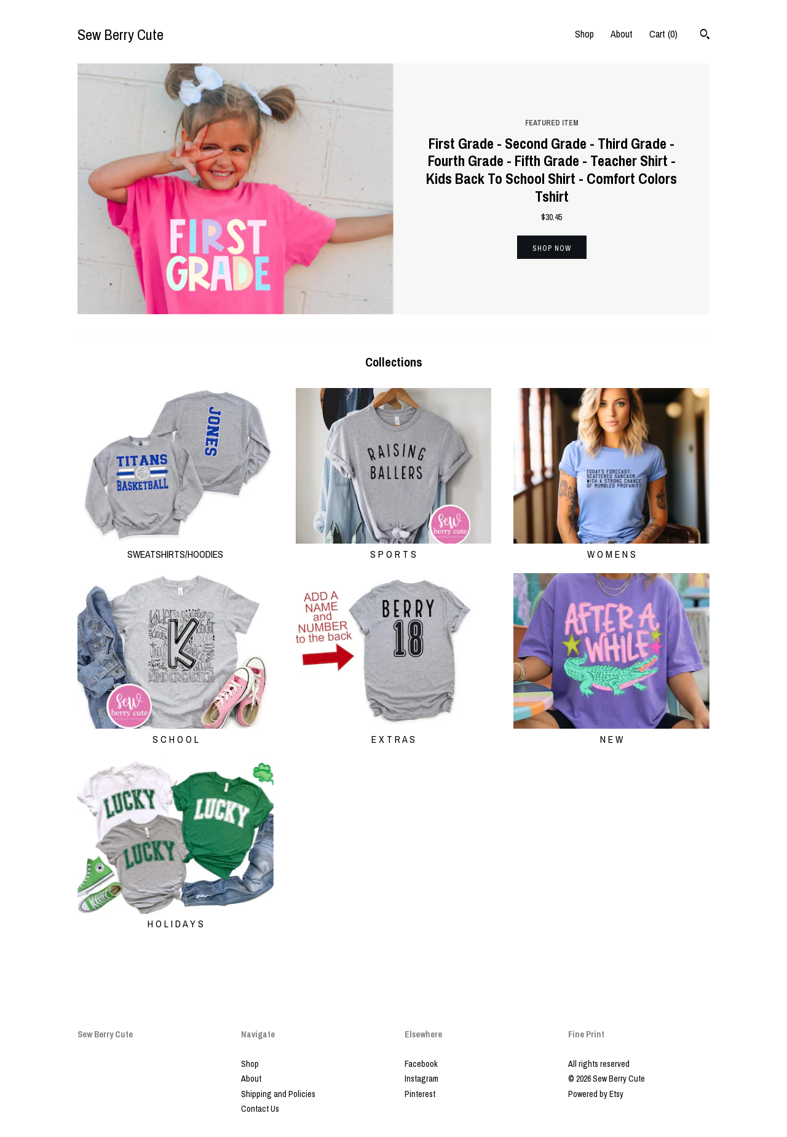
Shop (584, 34)
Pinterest (420, 1093)
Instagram (421, 1078)
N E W (611, 731)
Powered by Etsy (595, 1093)
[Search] (705, 35)
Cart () (663, 34)
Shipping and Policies (278, 1093)
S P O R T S (394, 546)
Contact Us (260, 1108)
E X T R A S (394, 731)
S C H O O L (175, 731)
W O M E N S (611, 546)
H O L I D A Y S (175, 916)
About (622, 34)
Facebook (421, 1063)
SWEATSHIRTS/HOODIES (175, 546)
